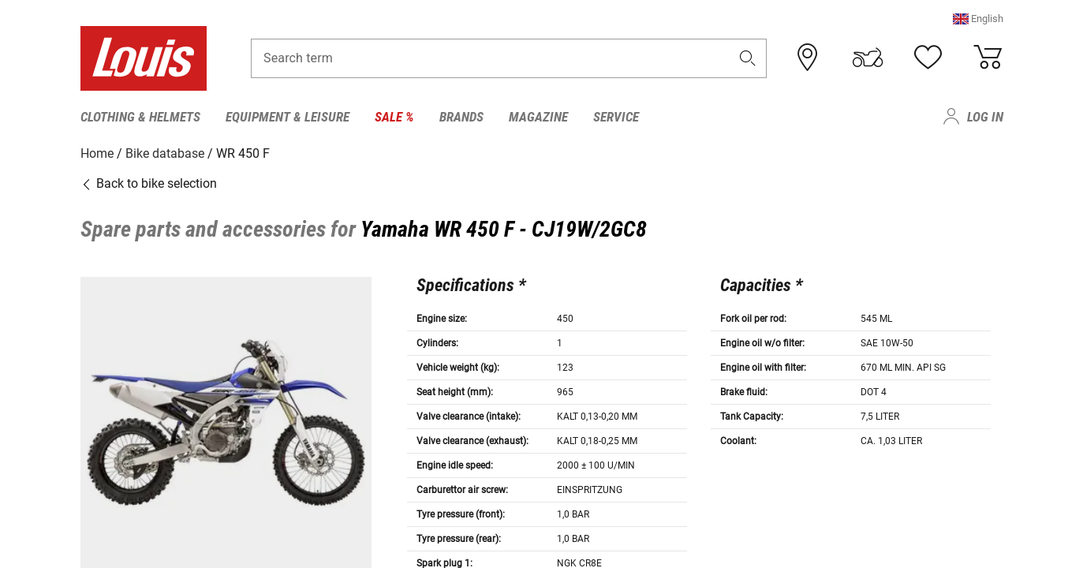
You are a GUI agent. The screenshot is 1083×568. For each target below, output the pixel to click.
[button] (978, 19)
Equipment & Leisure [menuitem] (287, 117)
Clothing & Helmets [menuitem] (140, 117)
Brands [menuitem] (461, 117)
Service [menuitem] (616, 117)
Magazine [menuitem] (538, 117)
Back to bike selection (148, 183)
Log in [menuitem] (985, 117)
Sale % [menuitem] (394, 117)
